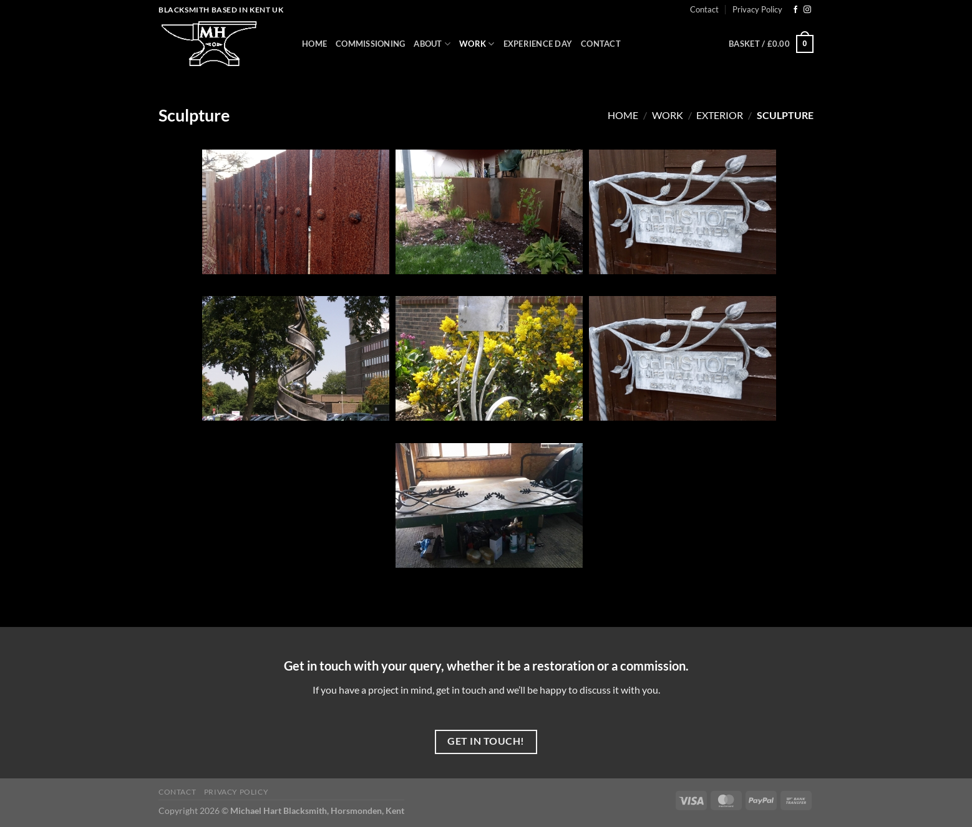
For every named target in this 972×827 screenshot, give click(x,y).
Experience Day (538, 44)
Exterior (719, 115)
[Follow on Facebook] (795, 10)
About (432, 44)
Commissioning (370, 44)
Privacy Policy (757, 9)
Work (476, 44)
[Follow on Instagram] (807, 10)
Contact (704, 9)
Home (314, 44)
